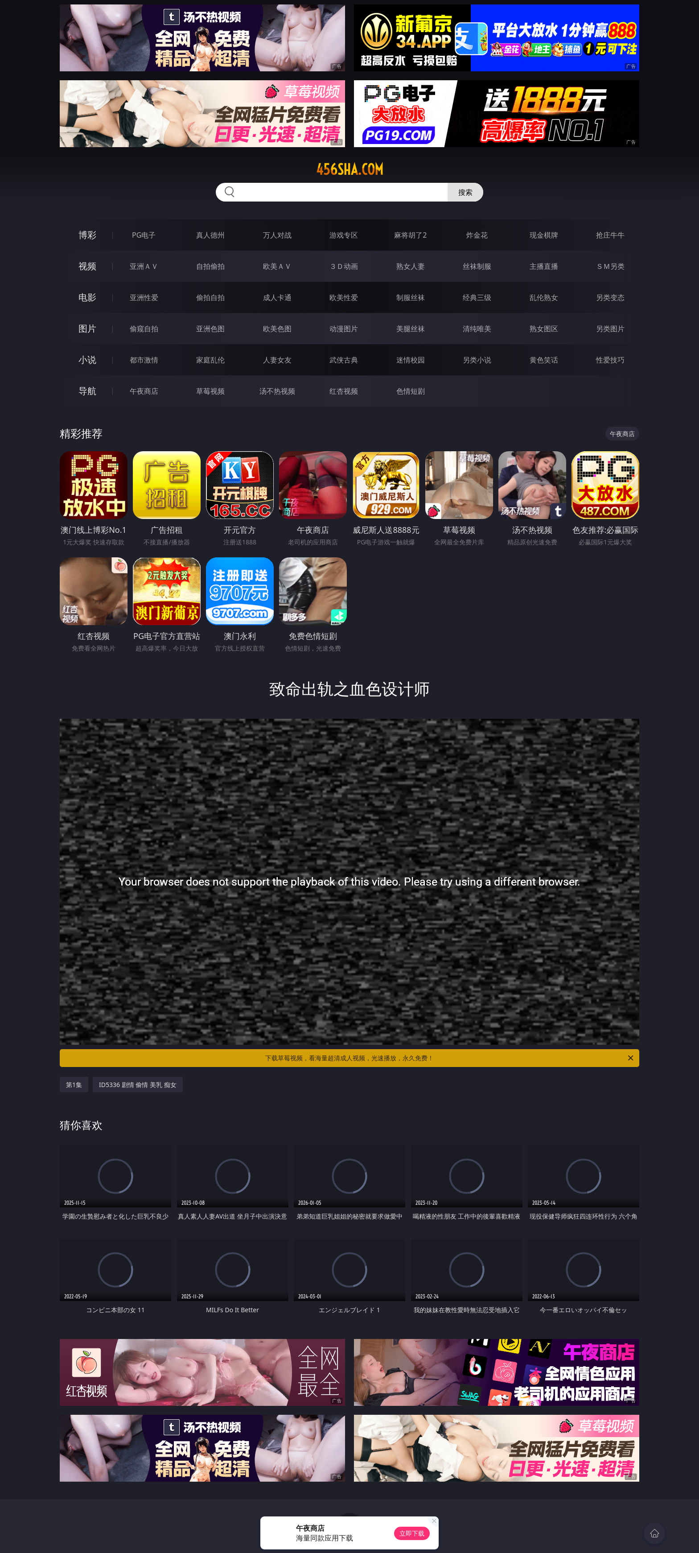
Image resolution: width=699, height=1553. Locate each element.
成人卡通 (277, 297)
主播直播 (544, 266)
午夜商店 (144, 391)
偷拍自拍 (210, 297)
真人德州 (210, 235)
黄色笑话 (544, 360)
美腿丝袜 (410, 329)
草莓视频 (210, 391)
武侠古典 (343, 360)
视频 (87, 266)
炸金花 (477, 235)
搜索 (465, 192)
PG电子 (144, 235)
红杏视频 (343, 391)
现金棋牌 (544, 235)
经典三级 (477, 297)
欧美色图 (277, 329)
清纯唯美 (477, 329)
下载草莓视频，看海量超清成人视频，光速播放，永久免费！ (450, 1058)
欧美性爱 (343, 297)
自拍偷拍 (210, 266)
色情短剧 (410, 391)
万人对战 (277, 235)
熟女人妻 (410, 266)
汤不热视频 (277, 391)
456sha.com (349, 169)
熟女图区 (544, 329)
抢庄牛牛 (610, 235)
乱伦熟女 (544, 297)
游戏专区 (343, 235)
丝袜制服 (477, 266)
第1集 (74, 1084)
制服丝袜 (410, 297)
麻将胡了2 (410, 235)
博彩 (87, 235)
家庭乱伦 (210, 360)
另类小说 (477, 360)
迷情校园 (410, 360)
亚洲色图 (210, 329)
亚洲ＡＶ (144, 266)
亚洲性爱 (144, 297)
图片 (87, 328)
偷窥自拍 (144, 329)
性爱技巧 (610, 360)
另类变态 (610, 297)
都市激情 (144, 360)
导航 (87, 391)
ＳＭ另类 (610, 266)
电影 (87, 297)
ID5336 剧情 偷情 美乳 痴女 (138, 1084)
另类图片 (610, 329)
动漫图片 (343, 329)
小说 (87, 360)
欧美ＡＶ (277, 266)
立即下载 (411, 1533)
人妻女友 (277, 360)
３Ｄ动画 (343, 266)
